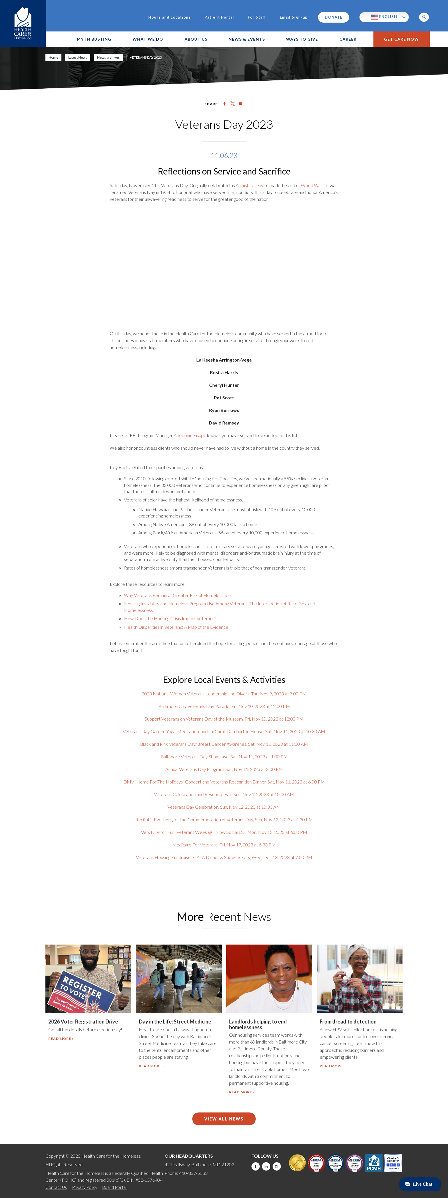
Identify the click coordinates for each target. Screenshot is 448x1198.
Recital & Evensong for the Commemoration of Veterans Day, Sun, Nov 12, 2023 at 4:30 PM (224, 819)
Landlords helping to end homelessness (258, 1024)
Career (348, 39)
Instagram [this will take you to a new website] (277, 1166)
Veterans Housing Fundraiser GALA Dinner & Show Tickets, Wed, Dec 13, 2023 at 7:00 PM (224, 857)
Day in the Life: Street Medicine (175, 1021)
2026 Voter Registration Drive (83, 1021)
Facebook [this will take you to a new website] (255, 1166)
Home (53, 57)
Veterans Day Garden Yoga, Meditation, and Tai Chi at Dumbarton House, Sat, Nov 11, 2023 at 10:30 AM (224, 731)
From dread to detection (348, 1021)
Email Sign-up (294, 17)
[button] (424, 17)
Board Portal (114, 1187)
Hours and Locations (169, 17)
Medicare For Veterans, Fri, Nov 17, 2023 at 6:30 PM (224, 844)
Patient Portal (219, 17)
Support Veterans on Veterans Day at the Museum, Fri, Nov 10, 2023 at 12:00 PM (224, 718)
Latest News (77, 57)
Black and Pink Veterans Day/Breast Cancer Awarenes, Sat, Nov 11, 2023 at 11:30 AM (224, 744)
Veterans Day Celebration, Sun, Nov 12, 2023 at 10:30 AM (224, 807)
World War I (312, 185)
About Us (196, 39)
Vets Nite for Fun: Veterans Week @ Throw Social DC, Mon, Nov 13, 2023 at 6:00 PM (224, 832)
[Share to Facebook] (224, 103)
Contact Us (56, 1187)
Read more (59, 1038)
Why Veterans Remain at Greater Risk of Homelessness (178, 595)
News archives (108, 57)
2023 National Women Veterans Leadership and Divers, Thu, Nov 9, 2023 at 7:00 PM (224, 693)
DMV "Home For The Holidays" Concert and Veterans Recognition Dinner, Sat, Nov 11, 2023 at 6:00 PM (224, 781)
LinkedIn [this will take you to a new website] (266, 1166)
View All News (224, 1118)
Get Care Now (401, 39)
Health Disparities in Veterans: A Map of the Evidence (176, 627)
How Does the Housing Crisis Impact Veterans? (170, 618)
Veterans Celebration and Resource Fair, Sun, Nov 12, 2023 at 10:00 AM (224, 794)
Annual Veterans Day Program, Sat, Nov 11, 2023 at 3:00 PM (224, 769)
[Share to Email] (240, 103)
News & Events (247, 39)
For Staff (257, 17)
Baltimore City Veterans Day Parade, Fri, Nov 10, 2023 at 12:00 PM (224, 706)
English (384, 17)
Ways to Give (302, 39)
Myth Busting (94, 39)
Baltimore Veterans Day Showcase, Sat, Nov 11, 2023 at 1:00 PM (224, 756)
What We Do (148, 39)
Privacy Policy (84, 1187)
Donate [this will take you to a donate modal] (333, 17)
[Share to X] (232, 103)
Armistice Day (249, 185)
